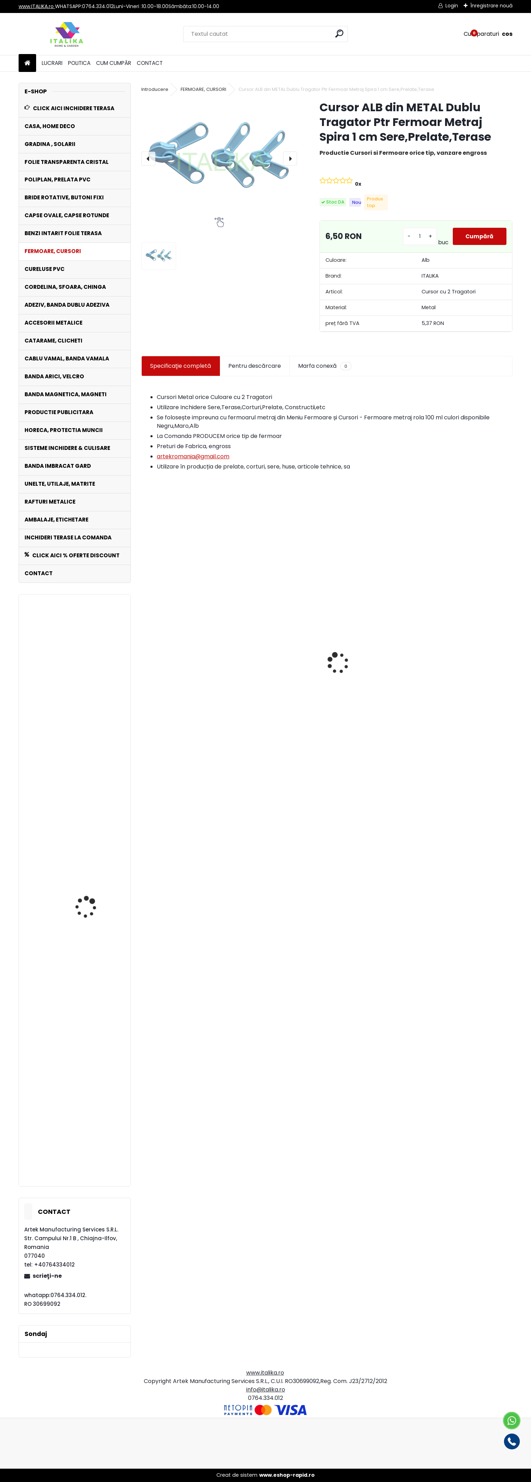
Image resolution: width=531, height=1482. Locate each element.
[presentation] (148, 159)
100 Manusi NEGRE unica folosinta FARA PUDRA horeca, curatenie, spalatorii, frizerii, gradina (279, 666)
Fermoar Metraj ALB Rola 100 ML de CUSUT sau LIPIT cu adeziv (184, 690)
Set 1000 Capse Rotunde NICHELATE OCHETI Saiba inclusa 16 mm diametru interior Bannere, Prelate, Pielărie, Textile (461, 717)
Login (451, 5)
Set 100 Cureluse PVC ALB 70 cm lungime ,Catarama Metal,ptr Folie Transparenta (95, 901)
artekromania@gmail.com (193, 456)
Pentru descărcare (254, 366)
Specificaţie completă (180, 366)
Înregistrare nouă (491, 5)
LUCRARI (52, 63)
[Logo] (67, 34)
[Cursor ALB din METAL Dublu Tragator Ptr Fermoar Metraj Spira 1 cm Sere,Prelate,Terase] (219, 158)
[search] (339, 33)
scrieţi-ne (47, 1276)
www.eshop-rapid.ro (287, 1474)
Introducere (154, 89)
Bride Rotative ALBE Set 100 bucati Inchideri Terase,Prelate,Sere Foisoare (372, 687)
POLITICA (79, 63)
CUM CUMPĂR (113, 63)
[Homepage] (27, 63)
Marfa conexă (324, 366)
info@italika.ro (265, 1389)
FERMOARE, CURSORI (203, 89)
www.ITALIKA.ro (37, 6)
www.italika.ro (265, 1373)
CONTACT (150, 63)
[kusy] (418, 236)
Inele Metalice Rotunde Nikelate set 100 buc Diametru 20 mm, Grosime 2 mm (92, 766)
